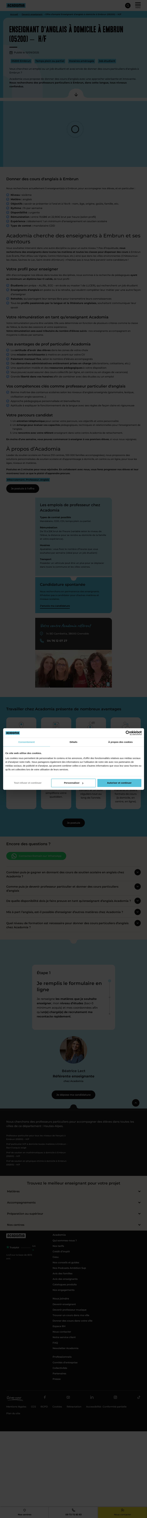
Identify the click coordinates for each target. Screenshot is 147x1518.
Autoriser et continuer (119, 782)
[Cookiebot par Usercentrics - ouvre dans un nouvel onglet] (128, 733)
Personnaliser (73, 782)
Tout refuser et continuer (27, 782)
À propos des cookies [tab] (120, 742)
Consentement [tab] (26, 742)
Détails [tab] (73, 742)
